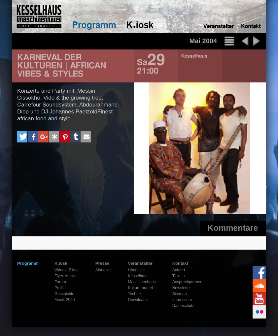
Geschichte (64, 293)
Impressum (182, 299)
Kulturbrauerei (140, 288)
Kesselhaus (138, 276)
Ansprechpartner (187, 282)
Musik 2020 (64, 299)
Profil (58, 288)
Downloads (138, 299)
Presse (102, 263)
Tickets (178, 276)
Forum (60, 282)
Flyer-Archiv (65, 276)
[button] (22, 136)
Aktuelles (103, 270)
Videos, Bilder (66, 270)
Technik (135, 293)
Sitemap (179, 293)
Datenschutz (183, 305)
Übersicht (136, 270)
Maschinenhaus (142, 282)
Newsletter (181, 288)
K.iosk (60, 263)
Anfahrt (178, 270)
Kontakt (180, 263)
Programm (28, 263)
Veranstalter (140, 263)
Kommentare (233, 227)
